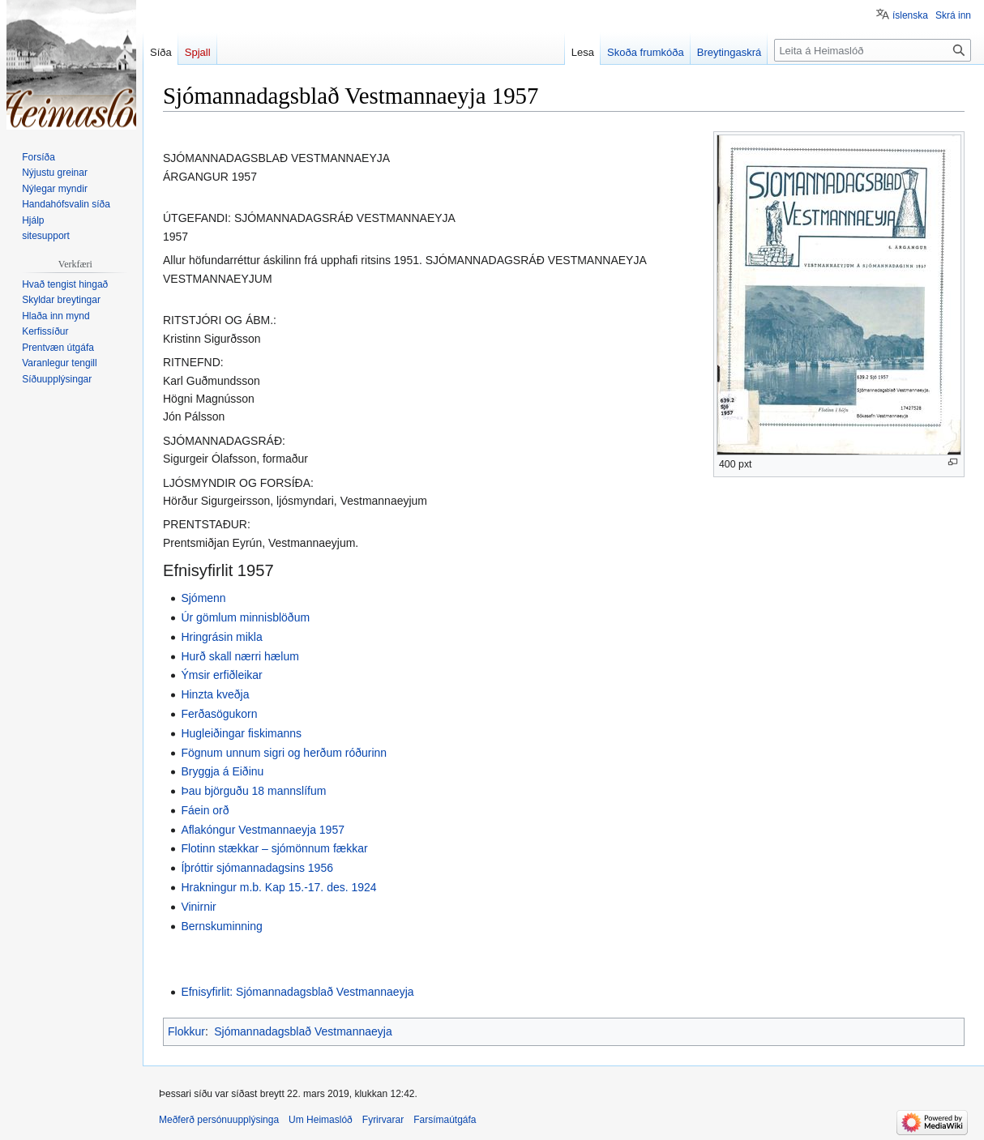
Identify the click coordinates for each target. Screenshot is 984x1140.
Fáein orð (205, 810)
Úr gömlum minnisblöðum (245, 617)
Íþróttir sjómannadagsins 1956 (257, 867)
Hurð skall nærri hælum (239, 656)
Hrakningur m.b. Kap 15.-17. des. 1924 (278, 887)
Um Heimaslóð (321, 1119)
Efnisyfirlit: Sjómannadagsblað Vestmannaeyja (297, 991)
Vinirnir (198, 906)
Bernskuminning (221, 926)
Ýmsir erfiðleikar (221, 674)
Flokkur (186, 1031)
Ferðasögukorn (219, 713)
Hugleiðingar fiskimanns (241, 733)
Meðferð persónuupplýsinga (219, 1119)
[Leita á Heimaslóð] (872, 50)
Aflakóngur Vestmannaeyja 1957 (262, 829)
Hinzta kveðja (215, 694)
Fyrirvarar (383, 1119)
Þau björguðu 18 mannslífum (253, 790)
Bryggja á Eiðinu (222, 771)
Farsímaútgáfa (444, 1119)
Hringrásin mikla (221, 636)
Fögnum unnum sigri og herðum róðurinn (284, 752)
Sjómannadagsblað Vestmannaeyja (303, 1031)
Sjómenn (203, 597)
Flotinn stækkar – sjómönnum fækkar (274, 848)
